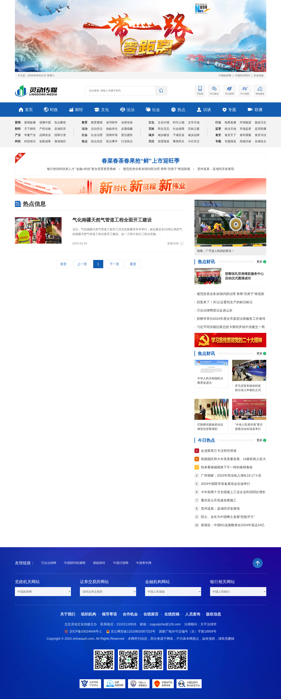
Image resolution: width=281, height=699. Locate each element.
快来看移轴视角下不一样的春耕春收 (227, 467)
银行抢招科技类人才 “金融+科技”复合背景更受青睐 (81, 169)
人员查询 (192, 614)
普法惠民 (127, 135)
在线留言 (151, 614)
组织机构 (88, 614)
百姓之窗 (193, 128)
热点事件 (112, 141)
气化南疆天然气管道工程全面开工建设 (112, 220)
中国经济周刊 (242, 75)
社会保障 (178, 128)
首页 (25, 109)
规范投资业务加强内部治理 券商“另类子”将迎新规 (156, 169)
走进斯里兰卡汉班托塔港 (218, 451)
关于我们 (67, 614)
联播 (255, 110)
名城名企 (260, 141)
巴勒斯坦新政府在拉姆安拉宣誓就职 (210, 426)
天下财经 (30, 128)
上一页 (82, 264)
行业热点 (127, 141)
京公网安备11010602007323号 (133, 631)
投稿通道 (260, 90)
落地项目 (60, 141)
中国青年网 (143, 563)
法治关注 (97, 128)
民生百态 (163, 128)
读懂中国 (45, 122)
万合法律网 (48, 563)
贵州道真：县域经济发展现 (215, 169)
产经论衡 (45, 128)
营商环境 (112, 135)
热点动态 (97, 141)
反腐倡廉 (127, 128)
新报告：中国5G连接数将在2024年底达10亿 (232, 525)
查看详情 (175, 244)
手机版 (200, 90)
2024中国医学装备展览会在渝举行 (225, 484)
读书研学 (112, 122)
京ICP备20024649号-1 (85, 631)
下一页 (114, 264)
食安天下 (230, 135)
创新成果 (45, 141)
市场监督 (245, 128)
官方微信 (214, 90)
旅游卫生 (260, 122)
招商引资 (60, 135)
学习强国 (244, 90)
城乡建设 (163, 135)
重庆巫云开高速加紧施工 (218, 500)
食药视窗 (245, 135)
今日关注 (193, 141)
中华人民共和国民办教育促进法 (210, 380)
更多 (261, 261)
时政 (51, 109)
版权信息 (213, 614)
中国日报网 (120, 563)
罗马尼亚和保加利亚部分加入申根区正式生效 (248, 388)
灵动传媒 (259, 75)
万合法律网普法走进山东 (214, 310)
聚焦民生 (178, 141)
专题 (229, 109)
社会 (153, 109)
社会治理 (97, 135)
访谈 (203, 109)
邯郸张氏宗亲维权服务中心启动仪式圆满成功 (244, 276)
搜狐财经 (99, 563)
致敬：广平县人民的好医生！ (215, 250)
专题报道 (230, 141)
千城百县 (178, 135)
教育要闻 (97, 122)
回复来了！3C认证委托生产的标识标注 (225, 302)
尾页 (133, 264)
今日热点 (206, 440)
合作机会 (130, 614)
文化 (101, 109)
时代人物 (178, 122)
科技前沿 (30, 141)
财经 (76, 109)
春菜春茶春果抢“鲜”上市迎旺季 (141, 161)
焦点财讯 (206, 261)
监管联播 (260, 128)
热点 (178, 109)
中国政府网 (225, 75)
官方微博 (229, 90)
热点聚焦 (60, 122)
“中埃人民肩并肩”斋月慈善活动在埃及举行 (249, 426)
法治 (127, 109)
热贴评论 (112, 128)
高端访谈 (245, 141)
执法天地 (230, 128)
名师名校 (127, 122)
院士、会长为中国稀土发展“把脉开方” (228, 517)
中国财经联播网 (74, 563)
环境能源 (245, 122)
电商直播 (230, 122)
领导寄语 (109, 614)
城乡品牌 (193, 135)
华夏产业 (30, 135)
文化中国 (163, 122)
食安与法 (260, 135)
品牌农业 (45, 135)
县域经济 (60, 128)
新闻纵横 (30, 122)
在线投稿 (171, 614)
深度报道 (163, 141)
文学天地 (193, 122)
